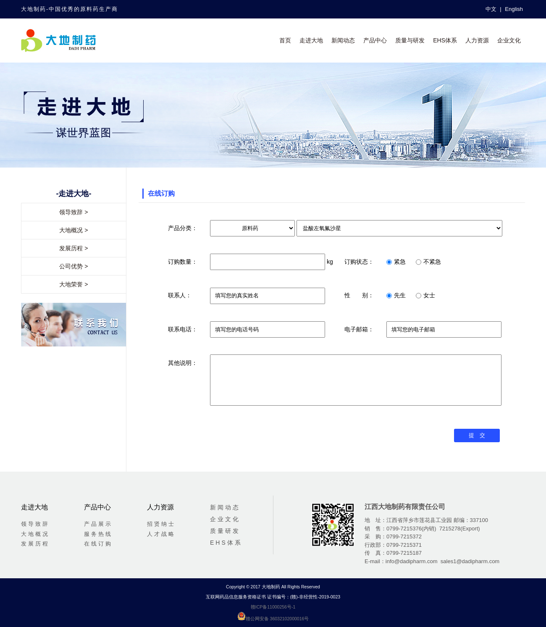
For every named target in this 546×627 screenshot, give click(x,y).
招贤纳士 (161, 524)
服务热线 (98, 534)
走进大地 (311, 40)
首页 (285, 40)
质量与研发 (410, 40)
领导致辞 (35, 524)
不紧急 (428, 261)
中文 (491, 9)
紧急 (396, 261)
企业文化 (509, 40)
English (514, 9)
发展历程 (35, 543)
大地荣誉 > (73, 284)
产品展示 (98, 524)
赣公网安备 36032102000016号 (273, 618)
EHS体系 (445, 40)
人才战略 (161, 534)
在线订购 (98, 543)
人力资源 (477, 40)
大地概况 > (73, 230)
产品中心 (375, 40)
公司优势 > (73, 266)
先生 (396, 295)
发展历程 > (73, 248)
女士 (425, 295)
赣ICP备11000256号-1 (273, 606)
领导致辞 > (73, 212)
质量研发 (225, 530)
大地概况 (35, 534)
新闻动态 (343, 40)
